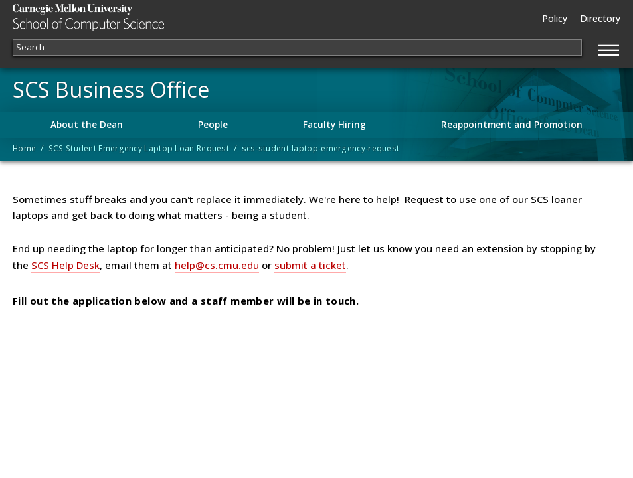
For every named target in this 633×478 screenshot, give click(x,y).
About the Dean (86, 125)
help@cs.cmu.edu (217, 265)
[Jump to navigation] (609, 48)
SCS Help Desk (65, 265)
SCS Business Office (111, 89)
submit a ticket (310, 265)
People (213, 125)
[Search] (297, 47)
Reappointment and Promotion (512, 125)
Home (24, 148)
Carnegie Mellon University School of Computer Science (114, 17)
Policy (554, 18)
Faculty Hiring (334, 125)
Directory (600, 18)
